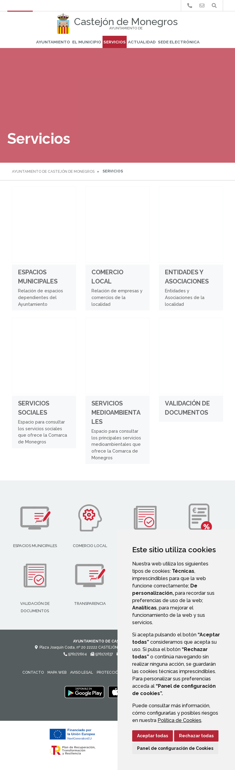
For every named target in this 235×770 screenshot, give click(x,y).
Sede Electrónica (179, 41)
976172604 (75, 654)
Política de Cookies (179, 720)
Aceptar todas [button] (152, 735)
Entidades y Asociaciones (187, 276)
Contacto (33, 672)
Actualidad (142, 41)
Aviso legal (81, 672)
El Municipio (86, 41)
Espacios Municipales (38, 276)
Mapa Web (56, 672)
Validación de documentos (187, 408)
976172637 (102, 654)
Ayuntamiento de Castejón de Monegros (53, 171)
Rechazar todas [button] (196, 735)
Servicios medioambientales (115, 412)
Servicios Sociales (33, 408)
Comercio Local (107, 276)
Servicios (114, 41)
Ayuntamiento (53, 41)
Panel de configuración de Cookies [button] (175, 748)
